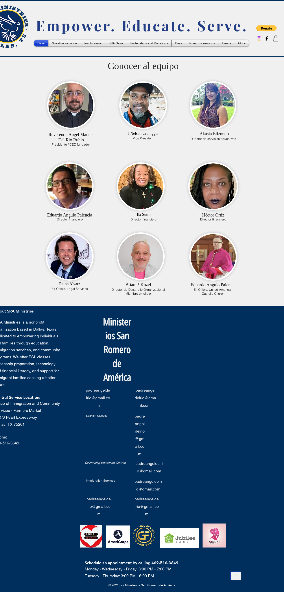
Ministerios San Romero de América (117, 349)
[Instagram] (259, 38)
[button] (266, 28)
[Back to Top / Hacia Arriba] (236, 576)
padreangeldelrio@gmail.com (98, 397)
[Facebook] (266, 38)
